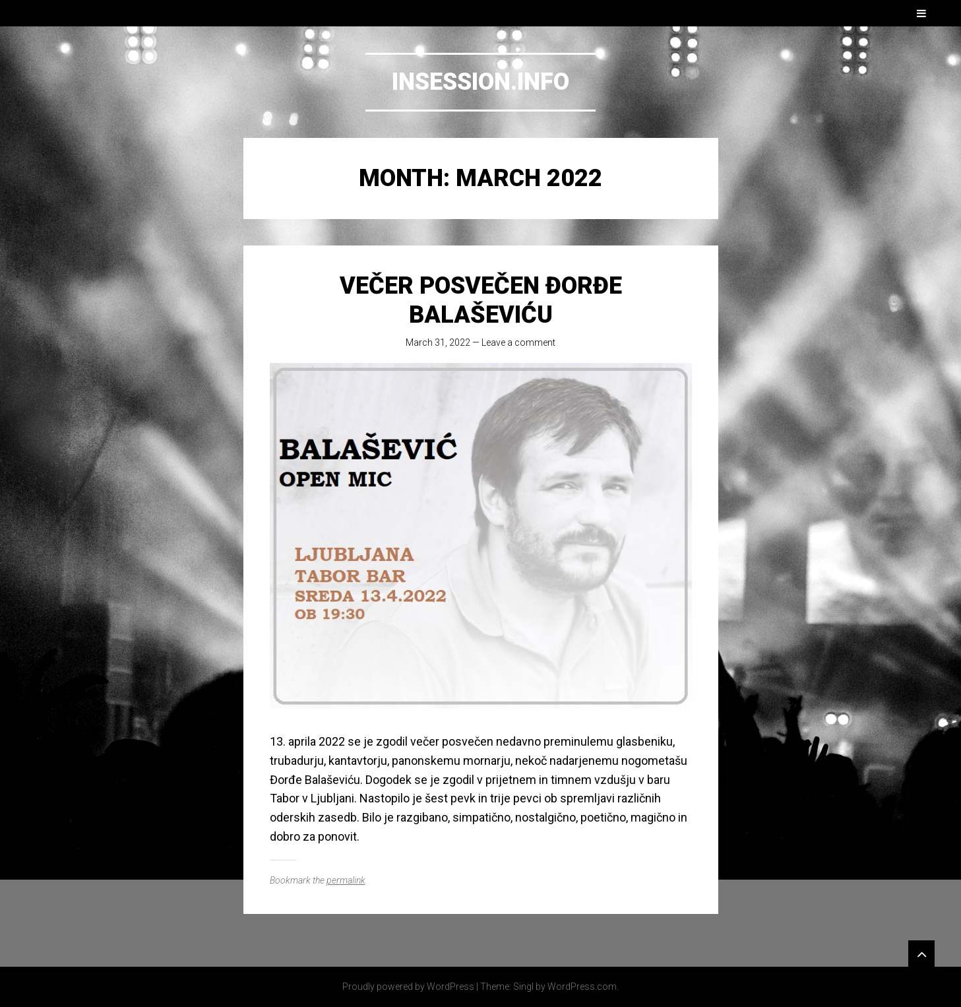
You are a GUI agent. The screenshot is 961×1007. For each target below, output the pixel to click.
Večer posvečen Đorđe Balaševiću (481, 300)
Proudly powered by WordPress (408, 986)
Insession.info (480, 82)
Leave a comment (518, 342)
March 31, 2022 (438, 342)
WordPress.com (582, 986)
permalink (345, 880)
